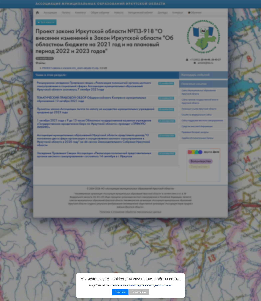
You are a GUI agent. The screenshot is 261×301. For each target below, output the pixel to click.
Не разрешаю (139, 292)
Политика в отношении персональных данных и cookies (142, 285)
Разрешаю (120, 292)
